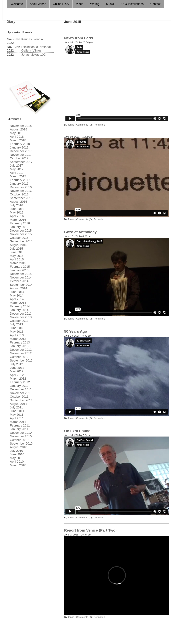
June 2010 (17, 454)
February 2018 (20, 144)
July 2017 (16, 165)
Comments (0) (84, 124)
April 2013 (17, 335)
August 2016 (18, 201)
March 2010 (18, 465)
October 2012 (19, 357)
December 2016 (21, 187)
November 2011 (21, 393)
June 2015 (17, 252)
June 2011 (17, 411)
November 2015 (21, 234)
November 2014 (21, 277)
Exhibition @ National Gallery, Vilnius (36, 48)
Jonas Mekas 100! (33, 54)
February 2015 (20, 266)
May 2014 (16, 295)
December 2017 (21, 151)
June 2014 (17, 292)
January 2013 (19, 346)
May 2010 (16, 458)
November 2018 (21, 126)
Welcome (17, 4)
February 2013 (20, 342)
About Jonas (38, 4)
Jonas (71, 124)
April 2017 (17, 172)
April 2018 (17, 136)
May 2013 (16, 331)
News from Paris (78, 38)
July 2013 (16, 324)
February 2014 (20, 306)
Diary (11, 22)
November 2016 (21, 190)
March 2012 (18, 378)
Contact (155, 4)
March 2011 (18, 422)
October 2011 (19, 396)
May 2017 (16, 169)
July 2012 (16, 364)
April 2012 (17, 375)
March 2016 (18, 219)
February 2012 (20, 382)
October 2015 (19, 237)
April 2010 (17, 461)
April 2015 (17, 259)
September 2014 (21, 284)
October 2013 (19, 320)
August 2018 (18, 129)
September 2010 (21, 443)
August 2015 (18, 245)
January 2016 (19, 227)
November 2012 (21, 353)
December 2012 (21, 349)
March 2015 (18, 263)
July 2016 (16, 205)
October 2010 (19, 440)
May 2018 (16, 133)
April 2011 (17, 418)
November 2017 (21, 154)
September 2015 (21, 241)
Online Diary (61, 4)
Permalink (99, 124)
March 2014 (18, 302)
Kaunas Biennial (32, 39)
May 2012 (16, 371)
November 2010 (21, 436)
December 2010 (21, 432)
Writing (94, 4)
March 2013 (18, 339)
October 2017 (19, 158)
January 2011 (19, 429)
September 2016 (21, 198)
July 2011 (16, 407)
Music (110, 4)
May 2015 (16, 255)
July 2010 (16, 450)
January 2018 (19, 147)
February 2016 (20, 223)
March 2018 (18, 140)
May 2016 (16, 212)
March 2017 (18, 176)
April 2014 (17, 299)
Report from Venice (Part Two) (90, 530)
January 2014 (19, 310)
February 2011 (20, 425)
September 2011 (21, 400)
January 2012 (19, 385)
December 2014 (21, 274)
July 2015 (16, 248)
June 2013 (17, 328)
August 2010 (18, 447)
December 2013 (21, 313)
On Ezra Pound (77, 431)
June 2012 (17, 367)
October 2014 (19, 281)
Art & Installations (132, 4)
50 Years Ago (75, 331)
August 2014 (18, 288)
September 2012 (21, 360)
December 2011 (21, 389)
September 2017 (21, 162)
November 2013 (21, 317)
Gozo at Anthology (80, 232)
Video (80, 4)
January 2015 (19, 270)
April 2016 (17, 216)
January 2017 (19, 183)
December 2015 (21, 230)
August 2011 (18, 404)
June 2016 (17, 209)
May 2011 (16, 414)
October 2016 (19, 194)
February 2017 (20, 180)
